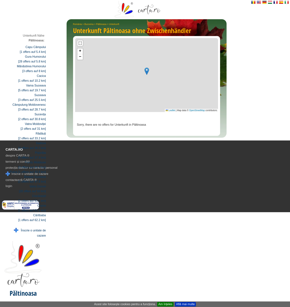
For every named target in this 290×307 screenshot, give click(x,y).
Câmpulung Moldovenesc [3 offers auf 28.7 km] (29, 107)
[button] (146, 71)
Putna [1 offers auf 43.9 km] (28, 172)
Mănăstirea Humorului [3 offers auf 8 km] (31, 69)
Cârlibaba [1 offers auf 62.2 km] (32, 218)
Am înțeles (165, 304)
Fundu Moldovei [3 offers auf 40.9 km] (32, 165)
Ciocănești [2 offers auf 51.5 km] (32, 198)
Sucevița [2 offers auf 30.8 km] (32, 117)
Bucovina (88, 24)
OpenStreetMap (197, 110)
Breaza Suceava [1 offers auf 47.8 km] (32, 179)
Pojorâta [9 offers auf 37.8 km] (32, 155)
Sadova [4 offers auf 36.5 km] (32, 146)
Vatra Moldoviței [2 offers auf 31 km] (33, 126)
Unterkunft (114, 24)
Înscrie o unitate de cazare (30, 232)
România (77, 24)
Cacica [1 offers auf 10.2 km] (32, 78)
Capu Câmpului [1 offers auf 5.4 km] (33, 49)
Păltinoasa (101, 24)
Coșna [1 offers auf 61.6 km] (32, 208)
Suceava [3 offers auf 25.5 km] (32, 97)
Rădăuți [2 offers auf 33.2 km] (32, 136)
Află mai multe (185, 304)
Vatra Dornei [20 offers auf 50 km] (32, 189)
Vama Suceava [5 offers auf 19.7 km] (32, 88)
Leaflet (170, 110)
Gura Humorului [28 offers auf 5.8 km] (32, 59)
